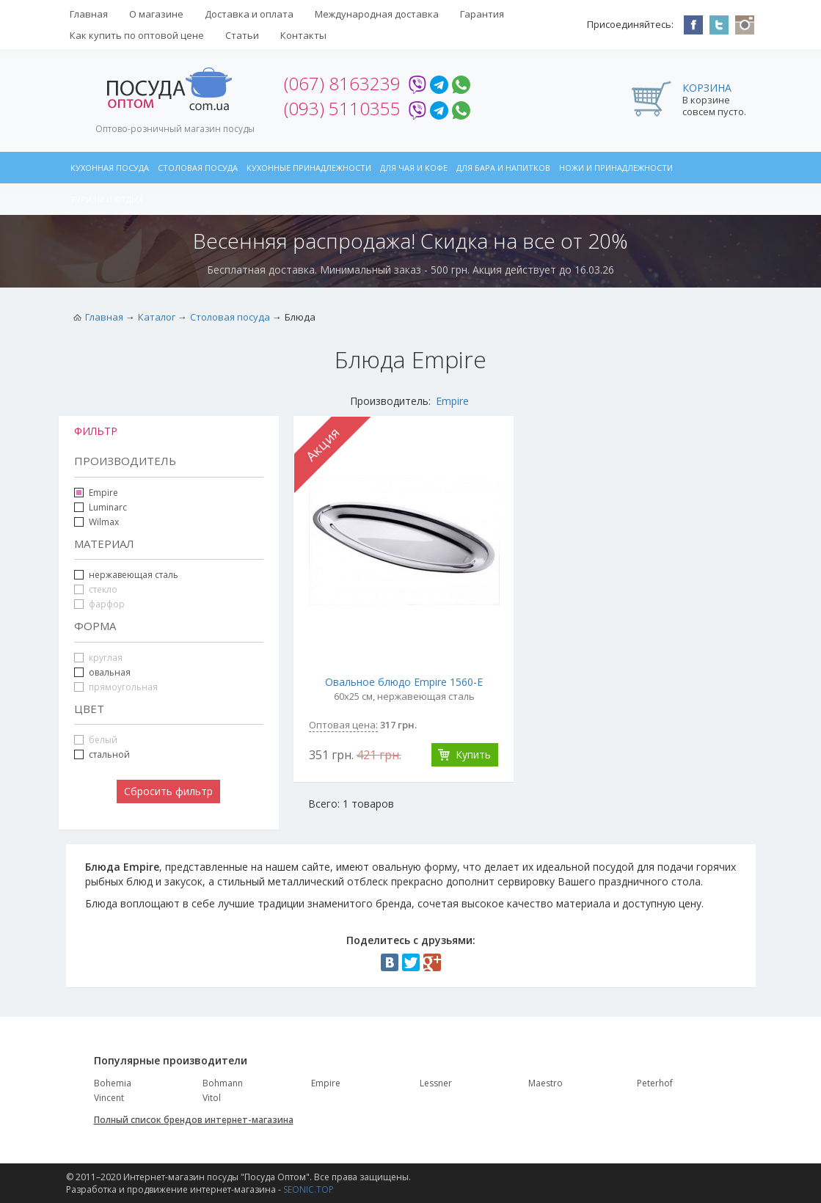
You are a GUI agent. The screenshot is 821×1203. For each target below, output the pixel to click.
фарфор (99, 604)
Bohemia (112, 1083)
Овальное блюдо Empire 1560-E (404, 682)
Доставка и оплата (249, 14)
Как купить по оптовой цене (137, 35)
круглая (98, 657)
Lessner (436, 1083)
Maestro (545, 1083)
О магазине (156, 14)
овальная (110, 672)
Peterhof (655, 1083)
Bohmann (222, 1083)
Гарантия (482, 14)
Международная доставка (377, 14)
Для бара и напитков (503, 167)
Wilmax (104, 522)
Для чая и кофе (414, 167)
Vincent (109, 1098)
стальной (102, 754)
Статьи (242, 35)
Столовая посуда (198, 167)
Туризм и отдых (106, 199)
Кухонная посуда (109, 167)
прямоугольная (116, 687)
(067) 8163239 (342, 83)
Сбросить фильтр (168, 791)
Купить (473, 754)
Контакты (303, 35)
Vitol (211, 1098)
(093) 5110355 (342, 108)
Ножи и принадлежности (616, 167)
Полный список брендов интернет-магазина (193, 1120)
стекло (95, 589)
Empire (452, 401)
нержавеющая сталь (133, 574)
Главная (89, 14)
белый (95, 740)
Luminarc (108, 507)
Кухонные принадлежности (309, 167)
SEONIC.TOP (308, 1189)
